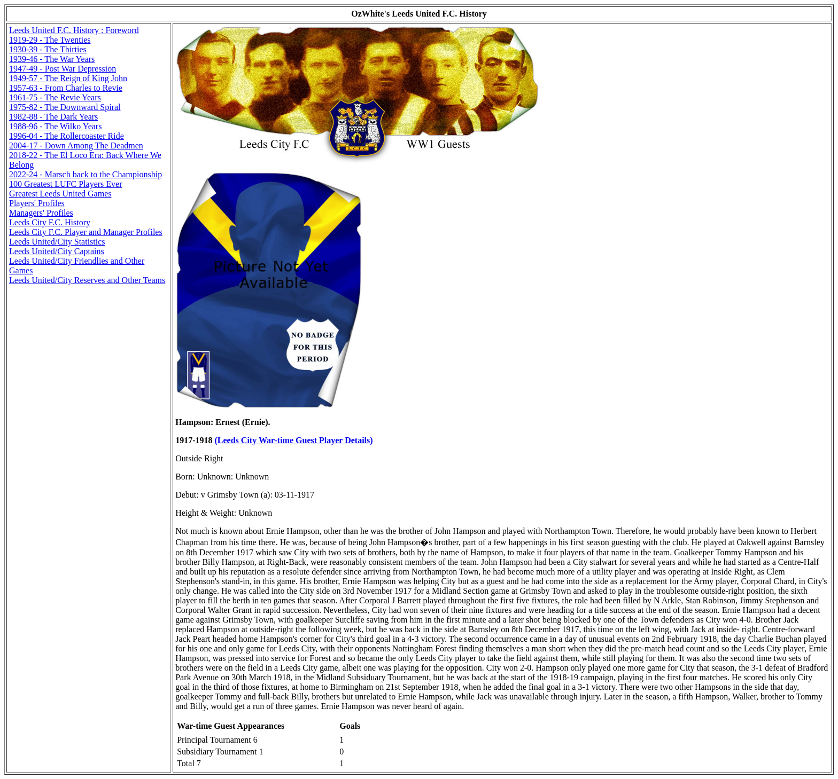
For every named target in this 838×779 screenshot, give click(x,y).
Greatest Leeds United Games (60, 193)
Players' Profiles (37, 203)
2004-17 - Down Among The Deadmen (76, 145)
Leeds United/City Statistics (57, 241)
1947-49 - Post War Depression (62, 68)
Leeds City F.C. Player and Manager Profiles (85, 232)
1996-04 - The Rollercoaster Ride (66, 135)
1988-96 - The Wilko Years (55, 126)
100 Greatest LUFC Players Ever (65, 183)
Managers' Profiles (41, 212)
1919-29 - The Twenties (49, 39)
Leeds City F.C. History (49, 222)
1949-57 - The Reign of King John (68, 78)
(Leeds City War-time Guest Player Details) (294, 440)
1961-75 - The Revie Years (55, 97)
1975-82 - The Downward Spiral (65, 107)
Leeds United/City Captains (56, 251)
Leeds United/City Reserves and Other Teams (87, 280)
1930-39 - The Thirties (48, 49)
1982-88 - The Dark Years (53, 116)
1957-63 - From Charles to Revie (65, 87)
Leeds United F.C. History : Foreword (74, 30)
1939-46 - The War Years (52, 59)
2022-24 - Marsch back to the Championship (85, 174)
